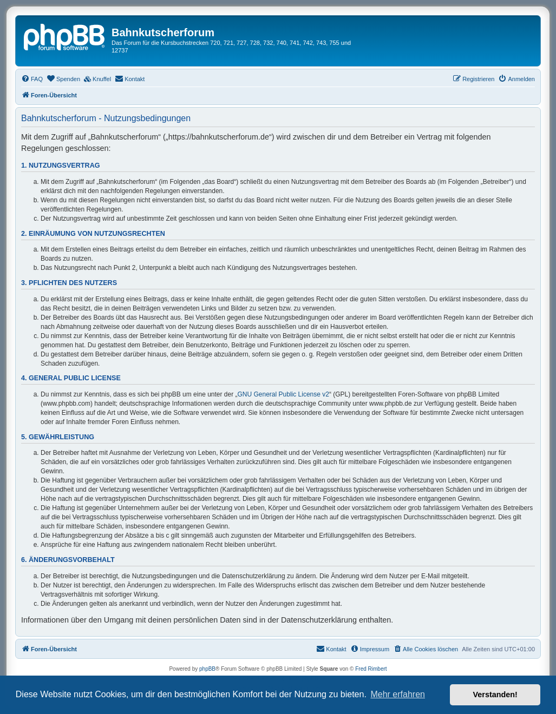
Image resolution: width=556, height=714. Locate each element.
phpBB (207, 669)
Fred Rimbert (371, 669)
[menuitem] (32, 78)
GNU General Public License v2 (283, 394)
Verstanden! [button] (495, 694)
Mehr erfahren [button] (397, 694)
